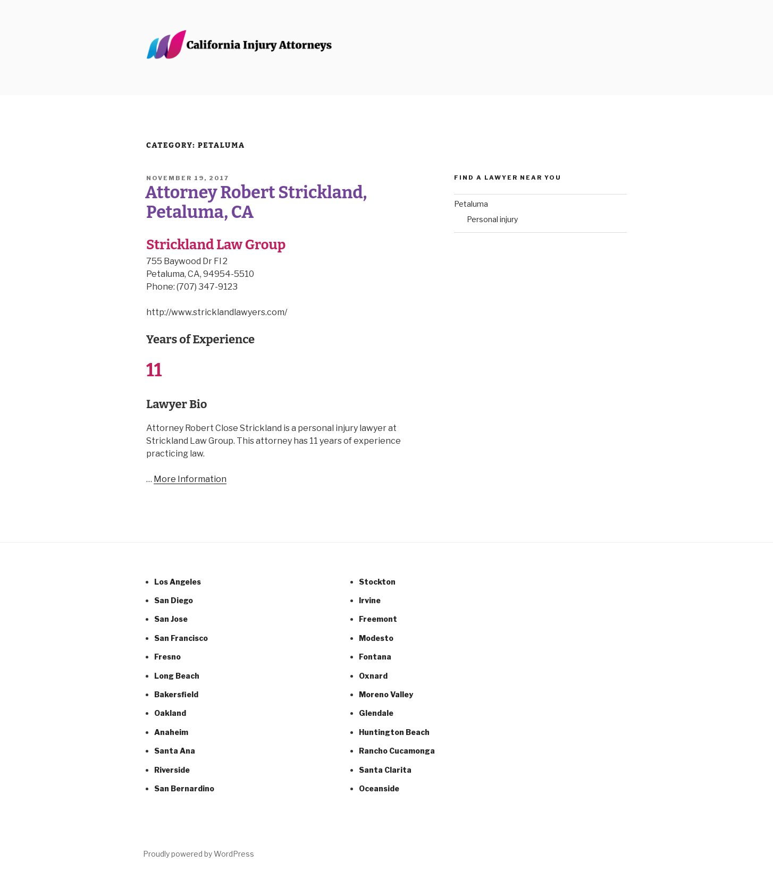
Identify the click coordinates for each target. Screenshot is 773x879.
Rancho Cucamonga (397, 750)
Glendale (376, 712)
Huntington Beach (394, 732)
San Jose (171, 618)
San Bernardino (184, 788)
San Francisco (181, 638)
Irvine (370, 600)
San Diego (173, 600)
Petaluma (471, 203)
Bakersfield (176, 694)
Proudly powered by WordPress (198, 853)
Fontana (375, 656)
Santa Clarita (385, 769)
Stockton (377, 581)
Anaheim (171, 732)
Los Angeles (177, 581)
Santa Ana (174, 750)
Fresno (167, 656)
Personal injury (492, 219)
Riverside (172, 769)
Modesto (376, 638)
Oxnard (373, 675)
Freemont (378, 618)
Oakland (170, 712)
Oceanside (379, 788)
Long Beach (176, 675)
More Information (190, 479)
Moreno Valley (386, 694)
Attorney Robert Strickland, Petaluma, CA (256, 202)
